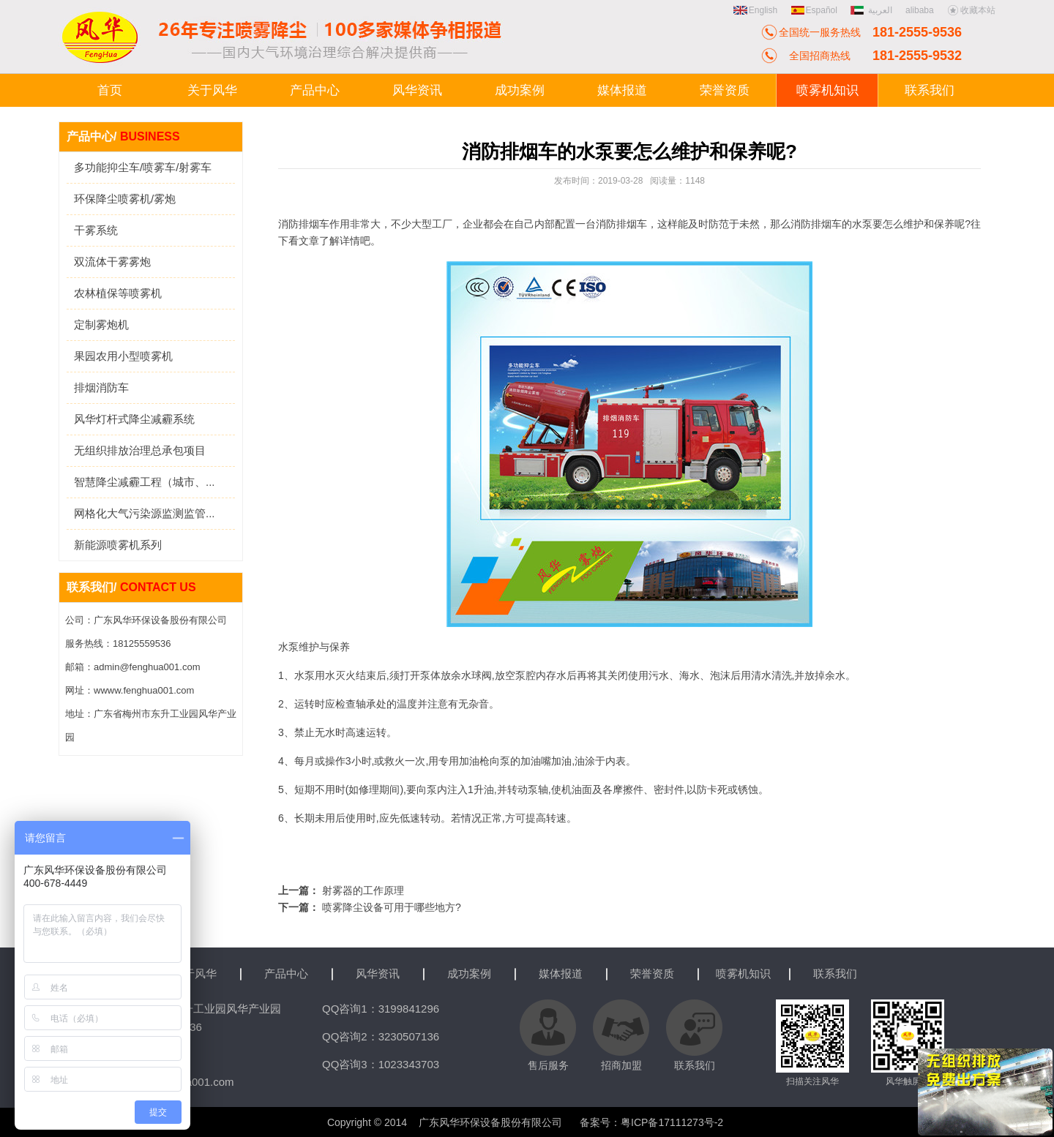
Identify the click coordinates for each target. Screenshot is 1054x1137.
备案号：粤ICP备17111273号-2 (651, 1122)
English (755, 10)
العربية (872, 10)
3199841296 (408, 1008)
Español (814, 10)
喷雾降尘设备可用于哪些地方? (391, 907)
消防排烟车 (621, 224)
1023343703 (408, 1064)
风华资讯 (378, 973)
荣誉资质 (652, 973)
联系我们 (835, 973)
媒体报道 (561, 973)
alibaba (919, 10)
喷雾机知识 (743, 973)
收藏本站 (971, 10)
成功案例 (469, 973)
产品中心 (286, 973)
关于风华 (195, 973)
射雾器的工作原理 (363, 890)
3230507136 (408, 1036)
